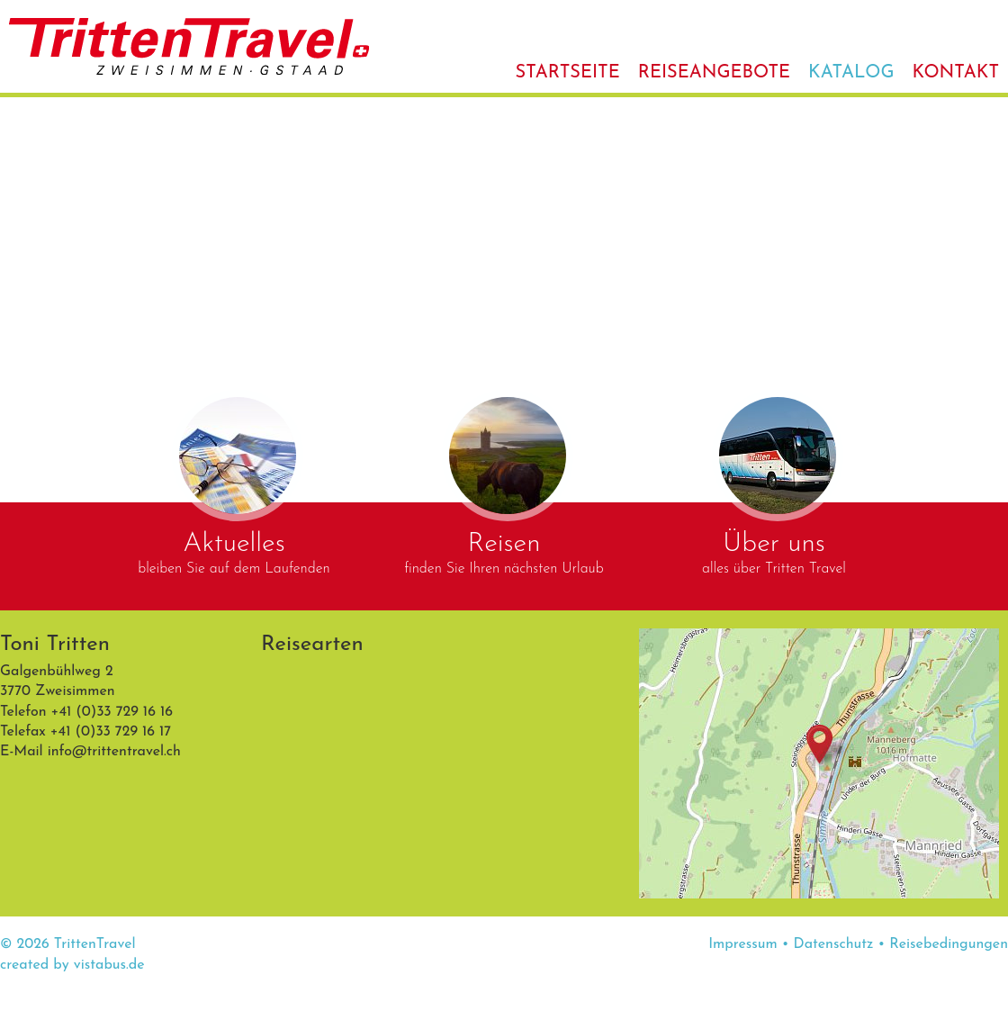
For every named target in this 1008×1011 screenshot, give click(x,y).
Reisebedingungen (948, 944)
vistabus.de (109, 965)
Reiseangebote (714, 73)
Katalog (851, 73)
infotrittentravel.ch (114, 752)
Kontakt (955, 73)
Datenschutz (834, 944)
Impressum (743, 944)
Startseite (568, 73)
